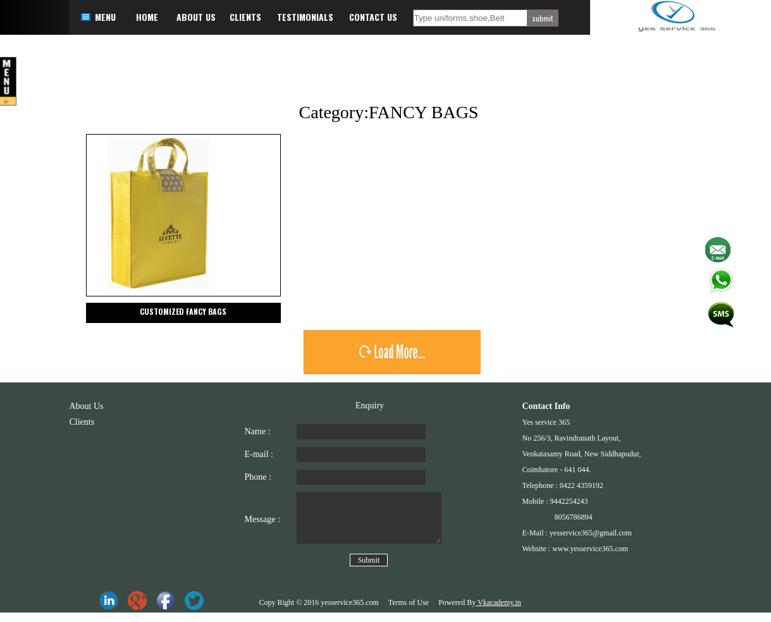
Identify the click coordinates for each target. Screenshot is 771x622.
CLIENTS (245, 16)
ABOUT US (196, 16)
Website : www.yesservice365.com (575, 548)
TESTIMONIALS (305, 16)
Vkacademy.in (498, 611)
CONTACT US (373, 16)
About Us (87, 406)
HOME (147, 16)
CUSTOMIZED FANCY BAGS (183, 311)
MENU (105, 16)
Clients (82, 422)
